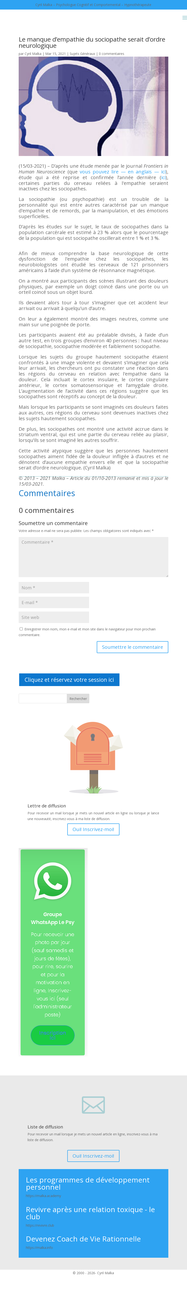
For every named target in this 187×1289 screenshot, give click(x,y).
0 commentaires (111, 53)
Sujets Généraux (82, 53)
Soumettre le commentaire (132, 647)
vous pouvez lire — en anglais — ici (123, 171)
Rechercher (78, 698)
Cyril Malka (33, 53)
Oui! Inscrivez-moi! (93, 829)
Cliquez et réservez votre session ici (69, 679)
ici (163, 177)
